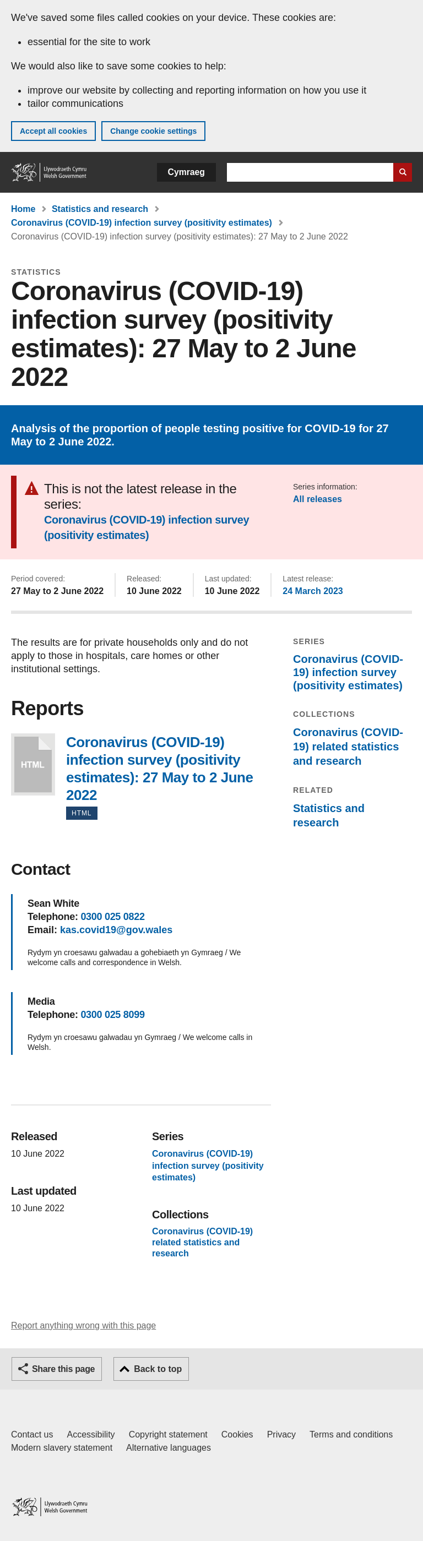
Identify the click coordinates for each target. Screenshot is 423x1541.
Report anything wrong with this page (83, 1325)
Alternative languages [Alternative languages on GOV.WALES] (168, 1447)
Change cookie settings (153, 131)
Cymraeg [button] (186, 172)
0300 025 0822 (112, 916)
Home (23, 209)
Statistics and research (100, 209)
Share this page (63, 1369)
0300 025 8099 (112, 1014)
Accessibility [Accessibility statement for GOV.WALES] (91, 1434)
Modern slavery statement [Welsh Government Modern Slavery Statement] (61, 1447)
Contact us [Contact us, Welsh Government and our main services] (32, 1434)
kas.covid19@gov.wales (116, 929)
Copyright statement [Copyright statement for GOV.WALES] (168, 1434)
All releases (317, 499)
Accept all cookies (53, 131)
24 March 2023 (313, 591)
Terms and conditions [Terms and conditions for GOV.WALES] (351, 1434)
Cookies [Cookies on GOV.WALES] (237, 1434)
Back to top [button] (158, 1369)
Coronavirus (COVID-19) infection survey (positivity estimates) (141, 222)
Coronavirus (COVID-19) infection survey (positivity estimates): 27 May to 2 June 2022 (33, 764)
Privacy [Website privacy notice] (281, 1434)
